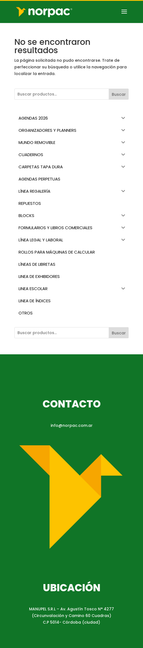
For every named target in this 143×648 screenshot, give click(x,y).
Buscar (119, 94)
